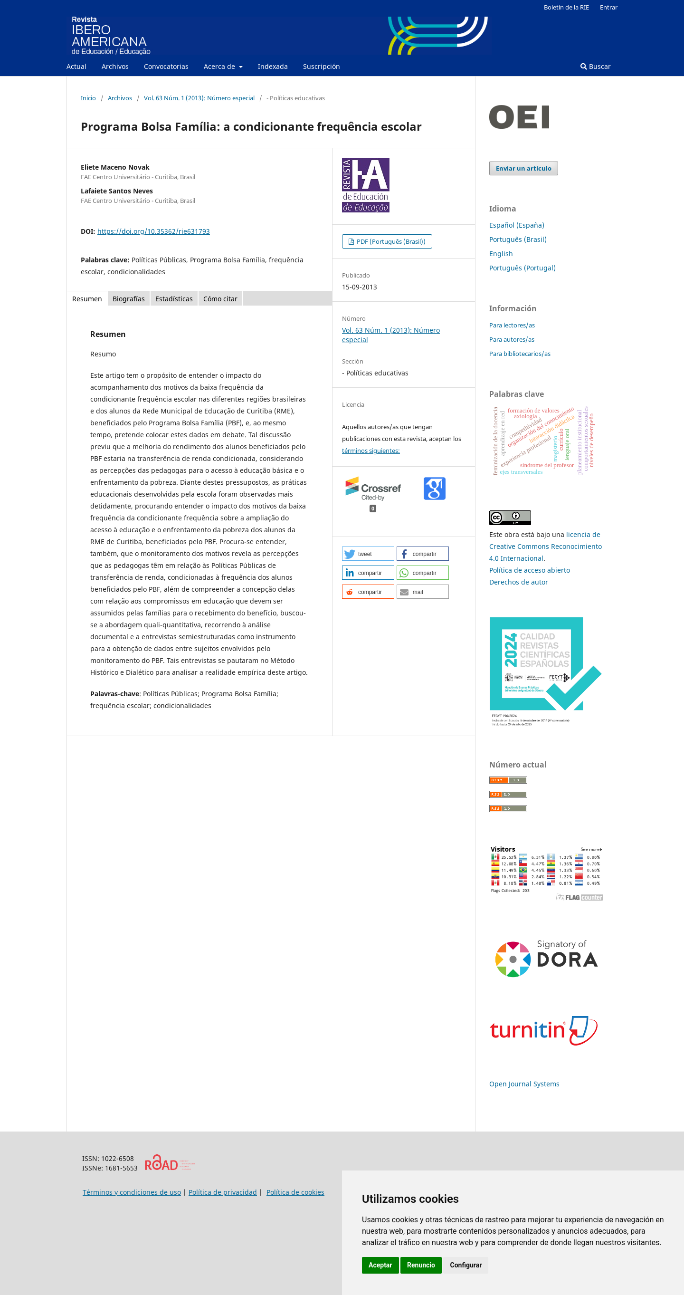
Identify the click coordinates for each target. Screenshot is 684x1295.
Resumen (87, 298)
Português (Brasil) (518, 239)
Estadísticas (174, 298)
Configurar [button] (466, 1265)
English (501, 253)
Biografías (129, 298)
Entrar (609, 7)
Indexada (273, 66)
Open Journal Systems (524, 1083)
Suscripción (321, 66)
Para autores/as (511, 339)
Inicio (88, 98)
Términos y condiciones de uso (132, 1192)
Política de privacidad (223, 1192)
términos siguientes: (371, 450)
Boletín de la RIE (566, 7)
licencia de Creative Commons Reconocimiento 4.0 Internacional (545, 546)
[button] (368, 554)
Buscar (595, 66)
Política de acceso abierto (529, 570)
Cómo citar (220, 298)
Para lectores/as (512, 325)
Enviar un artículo (523, 168)
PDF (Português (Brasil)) (390, 241)
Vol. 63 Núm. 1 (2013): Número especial (199, 98)
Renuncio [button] (421, 1265)
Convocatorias (166, 66)
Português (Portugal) (522, 267)
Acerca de (220, 66)
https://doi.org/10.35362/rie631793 (153, 231)
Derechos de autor (518, 581)
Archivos (115, 66)
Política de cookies (295, 1192)
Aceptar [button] (380, 1265)
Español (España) (516, 225)
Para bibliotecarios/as (520, 353)
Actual (76, 66)
